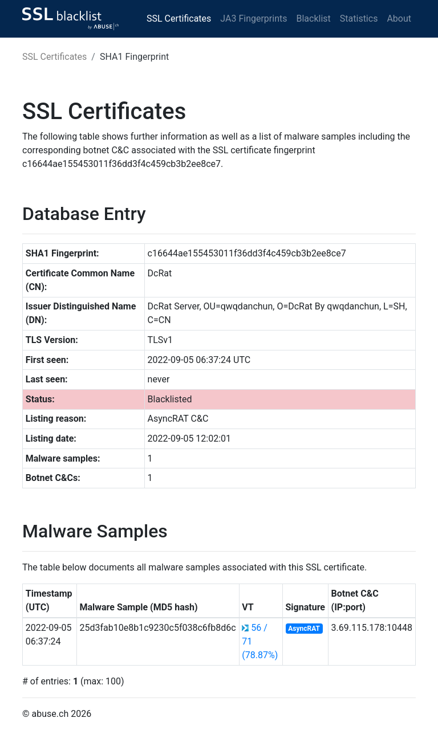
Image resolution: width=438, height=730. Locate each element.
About (399, 18)
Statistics (359, 18)
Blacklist (313, 18)
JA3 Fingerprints (253, 18)
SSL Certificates (179, 18)
